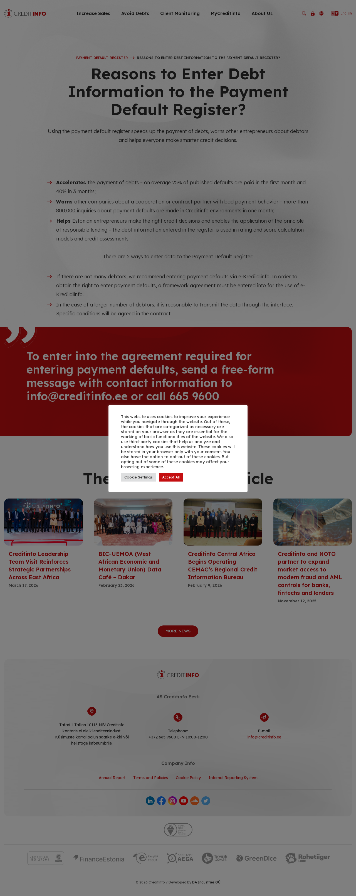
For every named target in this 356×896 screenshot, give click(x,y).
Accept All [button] (171, 477)
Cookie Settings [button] (138, 477)
